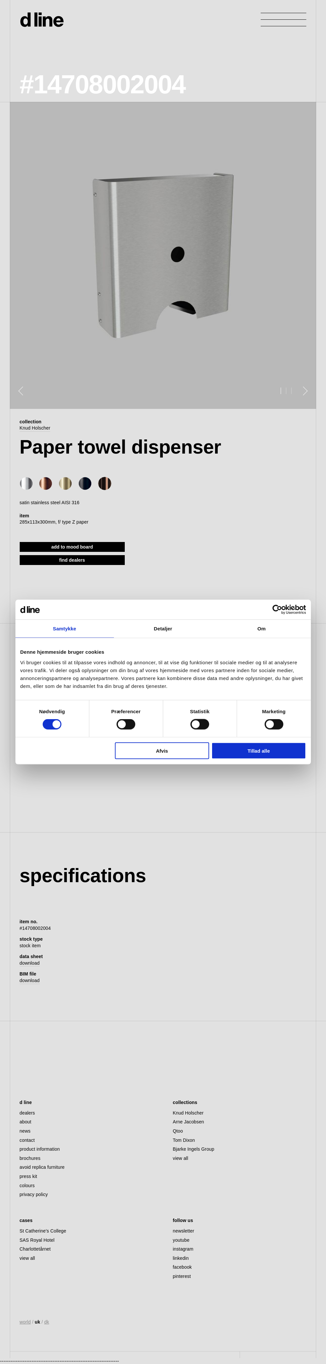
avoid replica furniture (42, 1167)
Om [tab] (261, 628)
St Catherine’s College (43, 1231)
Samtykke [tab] (64, 628)
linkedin (181, 1258)
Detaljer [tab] (163, 628)
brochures (30, 1158)
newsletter (183, 1231)
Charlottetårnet (35, 1249)
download (30, 963)
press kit (28, 1176)
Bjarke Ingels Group (193, 1149)
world (25, 1322)
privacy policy (34, 1194)
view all (180, 1158)
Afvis (162, 750)
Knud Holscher (35, 428)
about (26, 1121)
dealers (27, 1113)
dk (46, 1322)
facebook (182, 1267)
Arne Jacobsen (188, 1121)
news (25, 1131)
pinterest (182, 1276)
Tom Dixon (184, 1140)
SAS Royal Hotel (37, 1240)
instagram (183, 1249)
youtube (181, 1240)
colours (27, 1185)
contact (27, 1140)
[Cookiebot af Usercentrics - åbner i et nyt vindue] (277, 610)
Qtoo (178, 1131)
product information (40, 1149)
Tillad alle (259, 750)
